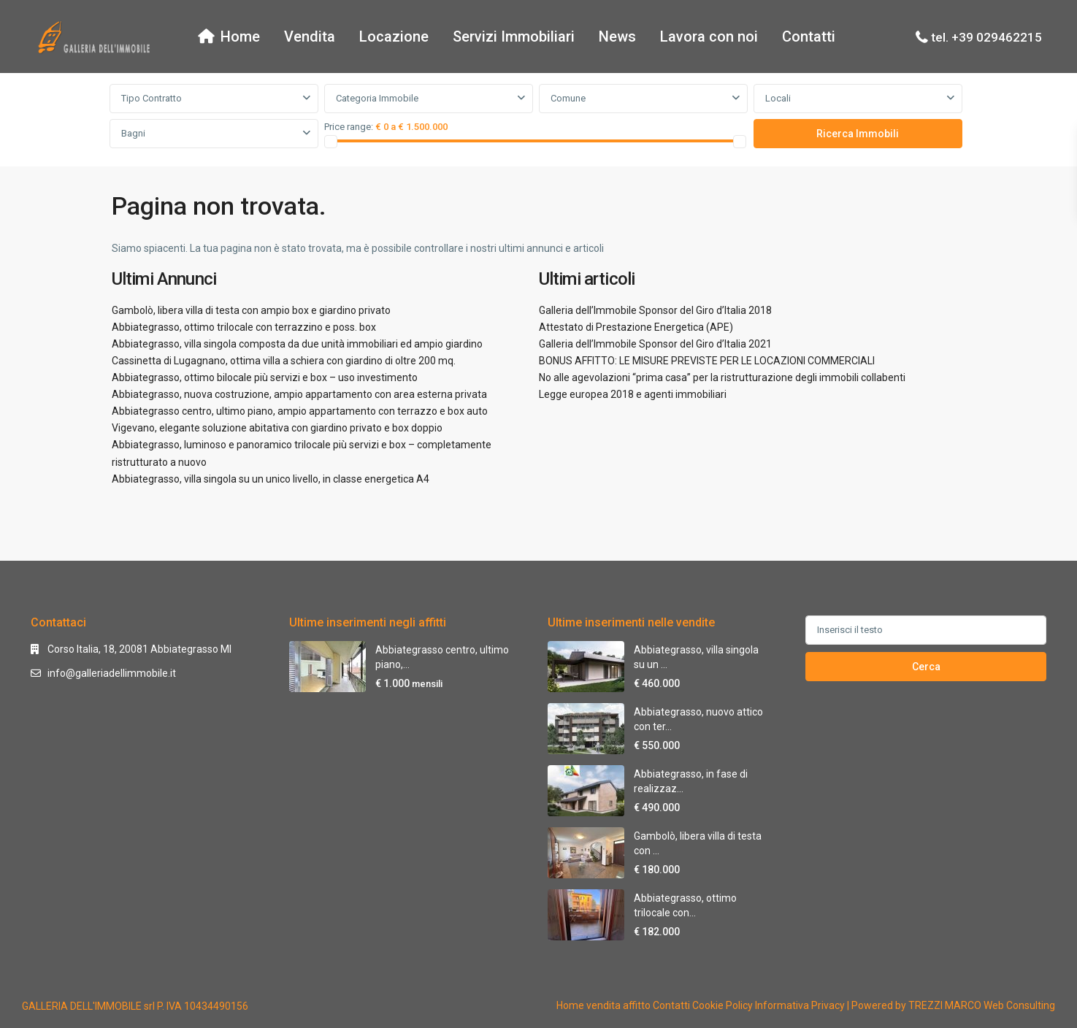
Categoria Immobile (377, 98)
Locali (778, 98)
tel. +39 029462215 (986, 37)
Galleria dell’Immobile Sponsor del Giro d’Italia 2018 (655, 310)
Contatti (808, 36)
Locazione (394, 36)
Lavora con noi (709, 36)
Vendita (309, 36)
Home (229, 36)
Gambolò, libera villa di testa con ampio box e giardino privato (251, 310)
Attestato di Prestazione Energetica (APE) (636, 327)
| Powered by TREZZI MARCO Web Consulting (951, 1005)
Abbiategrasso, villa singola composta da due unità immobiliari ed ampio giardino (297, 344)
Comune (568, 98)
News (617, 36)
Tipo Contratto (151, 98)
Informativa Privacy (800, 1005)
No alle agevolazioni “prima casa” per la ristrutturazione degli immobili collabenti (722, 377)
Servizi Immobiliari (514, 36)
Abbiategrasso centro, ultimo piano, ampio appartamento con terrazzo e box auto (300, 411)
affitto (637, 1005)
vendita (603, 1005)
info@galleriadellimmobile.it (111, 673)
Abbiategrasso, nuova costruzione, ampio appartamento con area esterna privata (299, 394)
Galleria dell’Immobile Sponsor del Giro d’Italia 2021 (655, 344)
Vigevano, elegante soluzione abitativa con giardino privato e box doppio (277, 428)
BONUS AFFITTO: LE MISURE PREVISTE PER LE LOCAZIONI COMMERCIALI (707, 361)
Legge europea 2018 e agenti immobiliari (633, 394)
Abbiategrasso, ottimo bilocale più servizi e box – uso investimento (265, 377)
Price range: (348, 126)
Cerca (926, 666)
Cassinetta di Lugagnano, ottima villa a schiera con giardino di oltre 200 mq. (284, 361)
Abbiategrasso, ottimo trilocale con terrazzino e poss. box (244, 327)
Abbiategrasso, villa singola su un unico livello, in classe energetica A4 (270, 479)
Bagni (133, 133)
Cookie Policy (722, 1005)
